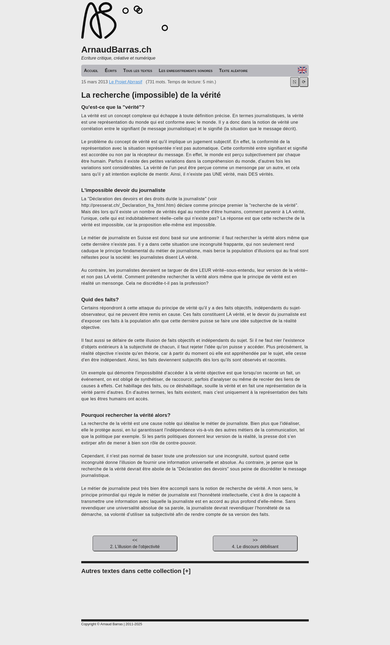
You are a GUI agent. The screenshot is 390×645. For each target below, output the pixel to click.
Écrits (111, 70)
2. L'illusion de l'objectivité (135, 543)
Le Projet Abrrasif (125, 82)
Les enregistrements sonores (185, 70)
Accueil (91, 70)
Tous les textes (137, 70)
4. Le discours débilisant (255, 543)
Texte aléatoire (233, 70)
